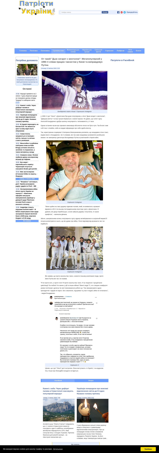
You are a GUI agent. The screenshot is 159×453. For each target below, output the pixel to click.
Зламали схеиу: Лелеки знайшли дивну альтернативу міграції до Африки (27, 157)
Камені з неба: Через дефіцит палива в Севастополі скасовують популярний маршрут (58, 391)
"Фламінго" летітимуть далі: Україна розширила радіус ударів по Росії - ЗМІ (26, 184)
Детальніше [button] (58, 449)
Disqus (91, 380)
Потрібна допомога (26, 60)
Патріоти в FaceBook (122, 60)
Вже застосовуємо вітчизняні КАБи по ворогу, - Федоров (26, 174)
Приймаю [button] (148, 449)
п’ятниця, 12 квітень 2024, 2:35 (50, 68)
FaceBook (58, 380)
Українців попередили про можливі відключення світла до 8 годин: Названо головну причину (92, 391)
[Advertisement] (79, 32)
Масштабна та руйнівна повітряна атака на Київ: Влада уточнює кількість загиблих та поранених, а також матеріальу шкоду (27, 147)
